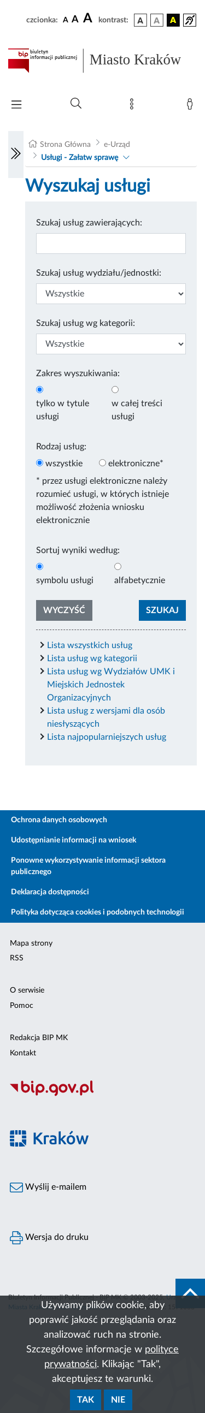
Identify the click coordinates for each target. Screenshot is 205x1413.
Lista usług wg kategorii (92, 658)
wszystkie (64, 463)
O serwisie (27, 990)
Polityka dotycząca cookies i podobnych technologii (97, 912)
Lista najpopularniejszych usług (106, 737)
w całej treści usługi (137, 410)
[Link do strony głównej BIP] (102, 61)
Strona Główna (65, 145)
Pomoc (21, 1006)
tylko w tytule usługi (62, 410)
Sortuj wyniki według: (78, 550)
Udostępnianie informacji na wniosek (73, 840)
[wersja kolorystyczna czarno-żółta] (173, 20)
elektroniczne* (135, 463)
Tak (85, 1400)
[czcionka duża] (89, 18)
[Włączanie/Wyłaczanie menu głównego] (16, 105)
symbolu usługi (64, 580)
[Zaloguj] (192, 106)
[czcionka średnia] (75, 20)
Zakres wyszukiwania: (78, 373)
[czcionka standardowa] (65, 19)
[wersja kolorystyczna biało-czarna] (157, 20)
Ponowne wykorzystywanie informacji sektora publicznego (88, 866)
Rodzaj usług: (61, 446)
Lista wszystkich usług (89, 645)
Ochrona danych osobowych (59, 820)
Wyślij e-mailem (48, 1187)
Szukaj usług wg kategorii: (85, 323)
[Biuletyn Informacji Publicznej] (102, 1094)
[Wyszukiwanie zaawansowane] (76, 103)
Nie (118, 1400)
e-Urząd (117, 145)
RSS (17, 958)
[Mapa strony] (134, 106)
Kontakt (23, 1053)
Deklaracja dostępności (50, 892)
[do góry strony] (190, 1293)
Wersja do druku (49, 1237)
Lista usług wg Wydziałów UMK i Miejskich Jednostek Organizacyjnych (111, 684)
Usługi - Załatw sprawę (79, 158)
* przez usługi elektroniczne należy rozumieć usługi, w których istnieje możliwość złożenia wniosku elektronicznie (102, 501)
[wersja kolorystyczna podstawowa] (140, 20)
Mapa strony (31, 943)
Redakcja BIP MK (39, 1038)
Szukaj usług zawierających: (89, 222)
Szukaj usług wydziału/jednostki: (98, 273)
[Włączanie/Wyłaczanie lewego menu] (16, 154)
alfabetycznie (139, 580)
